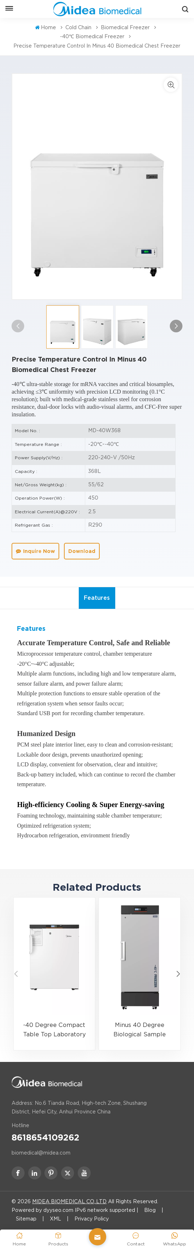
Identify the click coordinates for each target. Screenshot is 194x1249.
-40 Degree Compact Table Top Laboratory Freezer (54, 1030)
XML (55, 1219)
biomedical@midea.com (41, 1153)
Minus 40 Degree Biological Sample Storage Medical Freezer (140, 1030)
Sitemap (26, 1219)
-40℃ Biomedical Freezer (92, 36)
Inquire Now (35, 551)
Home (45, 27)
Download (81, 551)
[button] (176, 326)
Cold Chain (78, 27)
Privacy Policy (91, 1219)
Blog (150, 1210)
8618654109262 (45, 1138)
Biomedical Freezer (125, 27)
